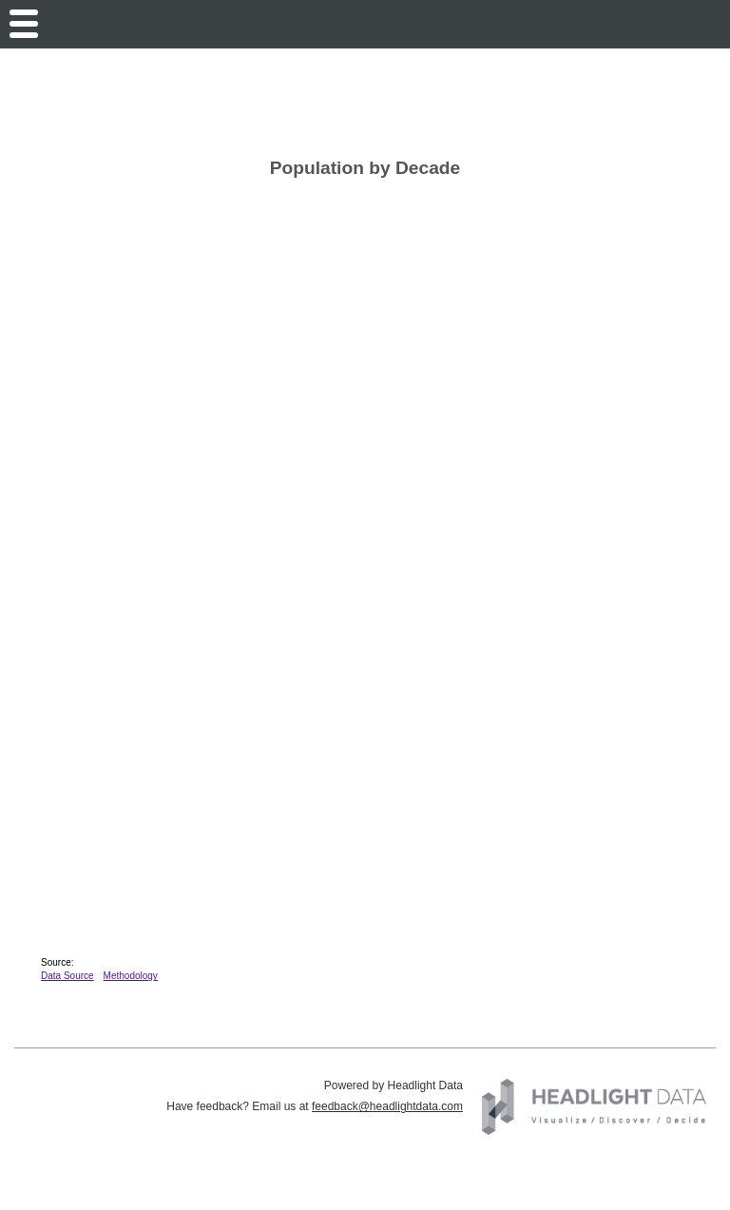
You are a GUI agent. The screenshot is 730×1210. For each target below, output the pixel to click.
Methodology (131, 975)
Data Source (67, 975)
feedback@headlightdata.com (387, 1106)
